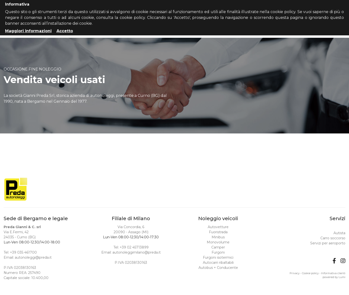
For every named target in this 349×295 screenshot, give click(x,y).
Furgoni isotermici (218, 257)
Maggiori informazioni (28, 31)
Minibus (218, 237)
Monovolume (218, 242)
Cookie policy (310, 273)
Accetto (64, 31)
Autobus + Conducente (218, 267)
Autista (339, 233)
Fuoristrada (218, 232)
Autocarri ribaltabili (218, 262)
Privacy (295, 273)
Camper (218, 247)
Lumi (342, 277)
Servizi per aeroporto (327, 243)
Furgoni (218, 252)
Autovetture (218, 227)
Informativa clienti (333, 273)
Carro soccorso (332, 238)
